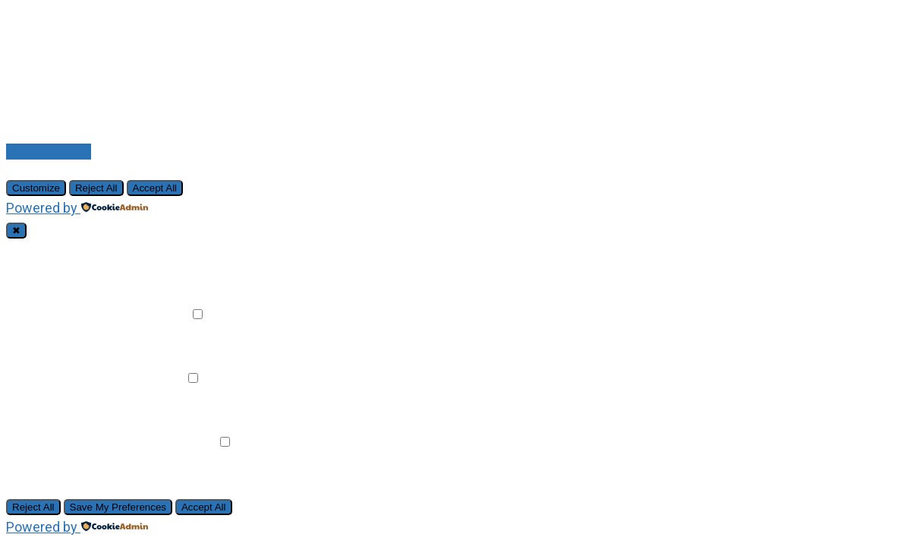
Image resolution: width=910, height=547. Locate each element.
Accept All (155, 188)
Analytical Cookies (78, 378)
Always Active (186, 250)
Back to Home (48, 152)
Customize (36, 188)
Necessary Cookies (82, 250)
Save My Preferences (118, 507)
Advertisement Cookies (94, 442)
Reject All (96, 188)
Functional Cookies (80, 314)
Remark (163, 314)
